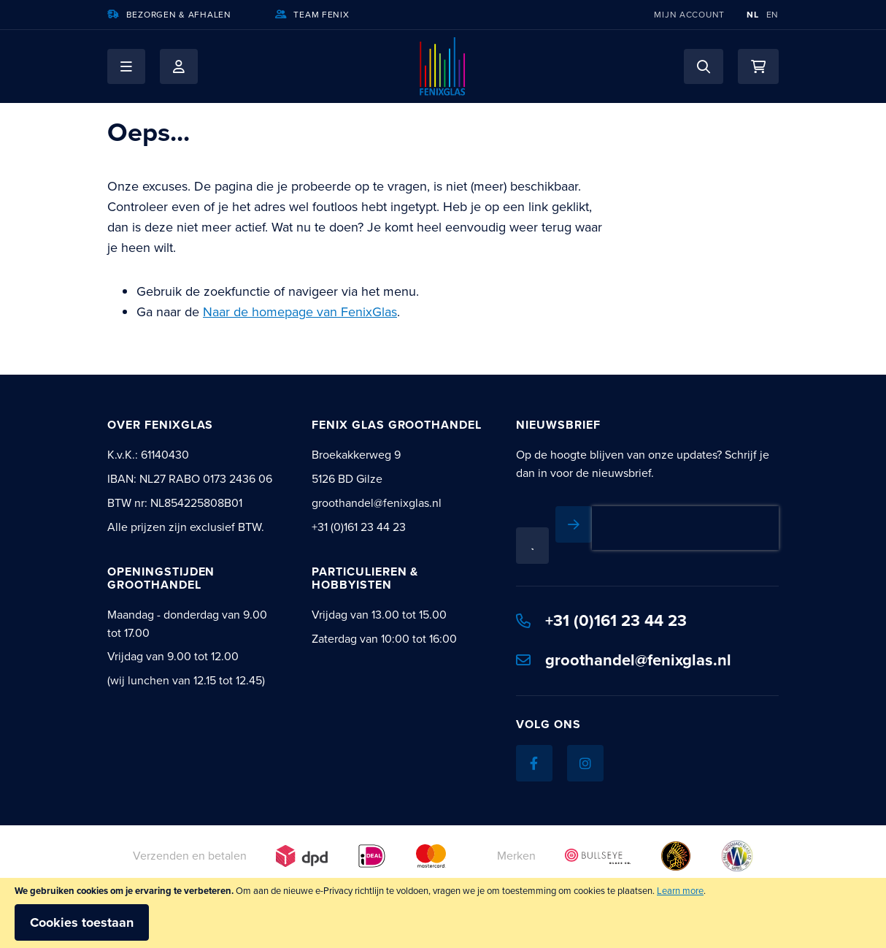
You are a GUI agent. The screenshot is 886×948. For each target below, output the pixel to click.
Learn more (680, 891)
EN (772, 14)
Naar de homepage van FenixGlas (300, 311)
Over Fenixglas (160, 424)
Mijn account (689, 14)
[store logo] (443, 66)
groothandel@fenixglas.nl (623, 660)
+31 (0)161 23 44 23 (601, 620)
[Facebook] (534, 763)
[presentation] (685, 528)
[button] (126, 66)
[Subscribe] (573, 524)
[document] (443, 913)
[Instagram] (585, 763)
